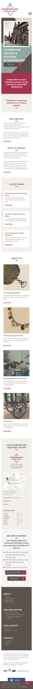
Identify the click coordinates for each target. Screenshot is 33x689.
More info (24, 687)
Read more (7, 141)
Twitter (8, 644)
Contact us (9, 641)
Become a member (16, 572)
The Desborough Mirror (12, 612)
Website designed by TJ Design (13, 664)
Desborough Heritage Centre (12, 123)
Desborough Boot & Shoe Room (15, 614)
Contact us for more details (16, 104)
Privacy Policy (10, 602)
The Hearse (9, 618)
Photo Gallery (10, 598)
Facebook (9, 642)
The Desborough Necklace (14, 616)
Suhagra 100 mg (10, 137)
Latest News (9, 600)
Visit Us (15, 64)
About (7, 597)
